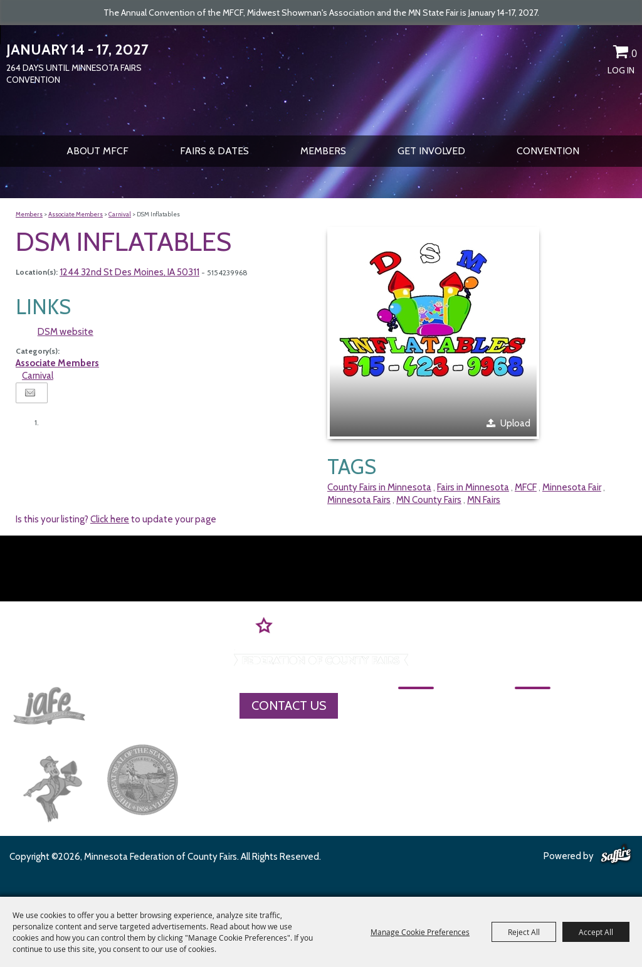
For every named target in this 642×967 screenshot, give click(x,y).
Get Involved (431, 151)
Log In (621, 70)
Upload (515, 423)
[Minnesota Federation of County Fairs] (321, 79)
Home (414, 704)
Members (323, 151)
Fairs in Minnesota (473, 487)
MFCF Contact (525, 726)
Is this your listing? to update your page (116, 519)
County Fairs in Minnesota (379, 487)
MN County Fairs (428, 499)
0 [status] (634, 53)
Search (577, 54)
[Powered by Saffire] (616, 854)
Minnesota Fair (571, 487)
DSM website (65, 331)
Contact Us (288, 705)
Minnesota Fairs (359, 499)
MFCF (526, 487)
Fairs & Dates (214, 151)
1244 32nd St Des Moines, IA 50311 (129, 272)
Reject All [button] (524, 932)
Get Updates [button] (598, 54)
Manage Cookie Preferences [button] (420, 932)
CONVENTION (548, 151)
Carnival (119, 214)
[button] (433, 333)
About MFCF (97, 151)
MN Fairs (483, 499)
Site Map (510, 748)
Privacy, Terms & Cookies (552, 770)
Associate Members (75, 214)
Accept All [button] (596, 932)
